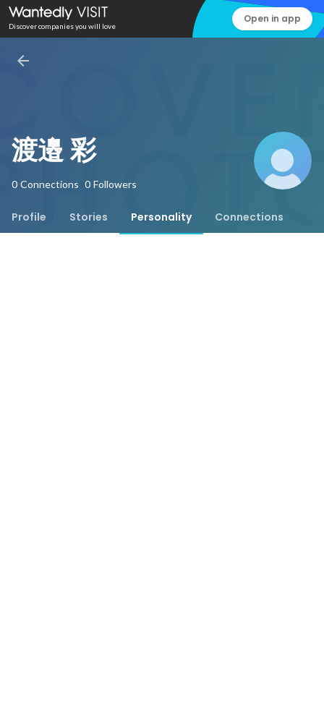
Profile (29, 217)
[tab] (29, 217)
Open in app (272, 18)
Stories (88, 217)
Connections (249, 217)
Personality (161, 217)
